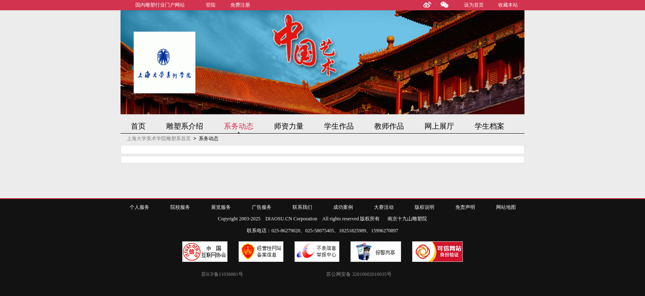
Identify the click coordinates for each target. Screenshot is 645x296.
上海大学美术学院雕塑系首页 (159, 138)
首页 (138, 126)
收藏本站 (508, 5)
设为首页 (474, 5)
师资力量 (289, 126)
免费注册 (240, 5)
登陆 (211, 5)
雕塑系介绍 (184, 126)
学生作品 (339, 126)
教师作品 (389, 126)
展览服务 (221, 207)
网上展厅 (439, 126)
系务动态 (238, 126)
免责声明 (465, 207)
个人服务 (139, 207)
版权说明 (424, 207)
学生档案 (489, 126)
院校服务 (180, 207)
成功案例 (343, 207)
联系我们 (302, 207)
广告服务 (261, 207)
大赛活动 (384, 207)
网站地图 (506, 207)
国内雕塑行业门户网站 (160, 5)
